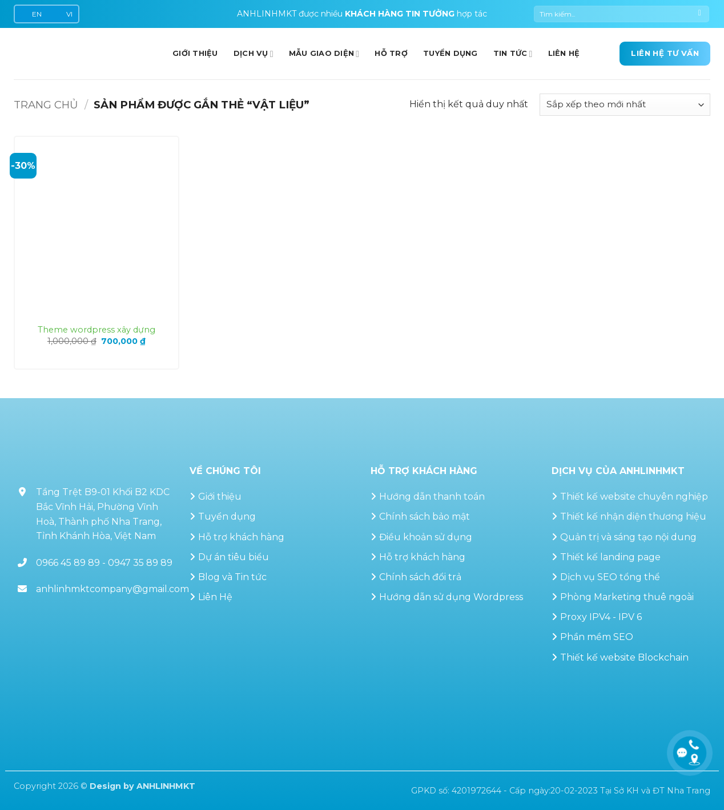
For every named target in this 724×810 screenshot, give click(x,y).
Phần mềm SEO (596, 636)
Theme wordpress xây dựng (96, 330)
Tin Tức (513, 53)
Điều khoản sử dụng (425, 537)
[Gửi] (699, 14)
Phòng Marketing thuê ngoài (627, 597)
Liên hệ (564, 53)
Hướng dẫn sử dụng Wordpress (451, 597)
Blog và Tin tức (232, 577)
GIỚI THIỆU (195, 53)
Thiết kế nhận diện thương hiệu (633, 516)
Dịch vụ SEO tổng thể (610, 577)
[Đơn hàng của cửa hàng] (625, 105)
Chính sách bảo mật (424, 516)
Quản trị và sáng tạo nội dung (628, 537)
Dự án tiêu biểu (233, 557)
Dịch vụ (253, 53)
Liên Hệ (215, 597)
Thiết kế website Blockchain (624, 657)
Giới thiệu (220, 496)
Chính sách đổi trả (420, 577)
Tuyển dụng (450, 53)
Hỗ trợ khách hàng (241, 537)
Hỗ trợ (391, 53)
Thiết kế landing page (610, 557)
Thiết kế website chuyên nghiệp (634, 496)
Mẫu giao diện (324, 53)
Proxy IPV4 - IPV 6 (601, 616)
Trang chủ (46, 104)
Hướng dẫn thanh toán (432, 496)
